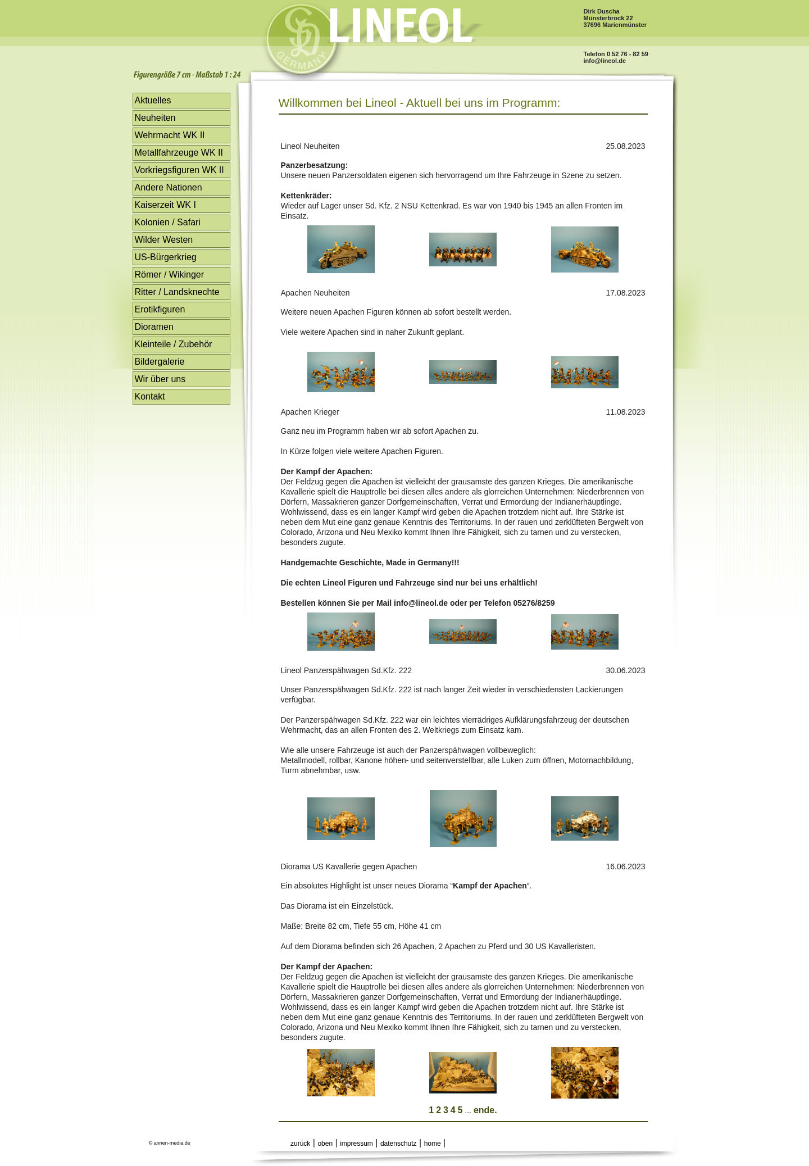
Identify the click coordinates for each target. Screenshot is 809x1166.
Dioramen (154, 327)
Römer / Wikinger (169, 274)
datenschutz (398, 1143)
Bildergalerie (160, 361)
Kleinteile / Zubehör (173, 344)
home (432, 1143)
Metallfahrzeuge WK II (179, 152)
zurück (300, 1143)
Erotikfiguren (160, 309)
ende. (485, 1110)
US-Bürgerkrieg (166, 257)
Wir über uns (160, 379)
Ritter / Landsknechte (177, 292)
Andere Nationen (168, 187)
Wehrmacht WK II (170, 135)
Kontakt (150, 396)
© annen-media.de (169, 1143)
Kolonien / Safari (168, 222)
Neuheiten (155, 118)
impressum (356, 1143)
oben (325, 1143)
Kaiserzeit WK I (165, 205)
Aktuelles (153, 100)
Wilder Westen (164, 239)
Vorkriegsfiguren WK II (179, 170)
